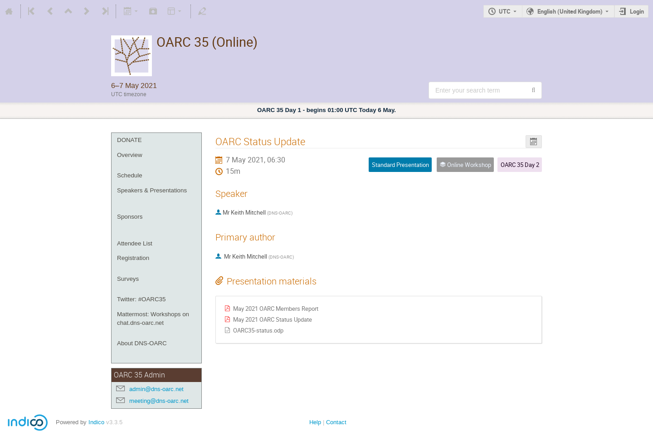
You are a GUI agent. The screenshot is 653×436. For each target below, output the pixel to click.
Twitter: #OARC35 (141, 299)
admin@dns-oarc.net (156, 389)
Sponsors (129, 216)
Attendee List (134, 243)
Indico (96, 422)
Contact (336, 422)
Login (637, 11)
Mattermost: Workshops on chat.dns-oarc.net (153, 318)
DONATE (129, 140)
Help (315, 422)
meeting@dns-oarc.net (159, 401)
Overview (129, 155)
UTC (505, 11)
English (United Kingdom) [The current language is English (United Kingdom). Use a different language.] (570, 11)
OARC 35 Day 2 (520, 165)
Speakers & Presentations (152, 190)
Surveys (128, 278)
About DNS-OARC (142, 343)
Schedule (129, 175)
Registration (133, 258)
